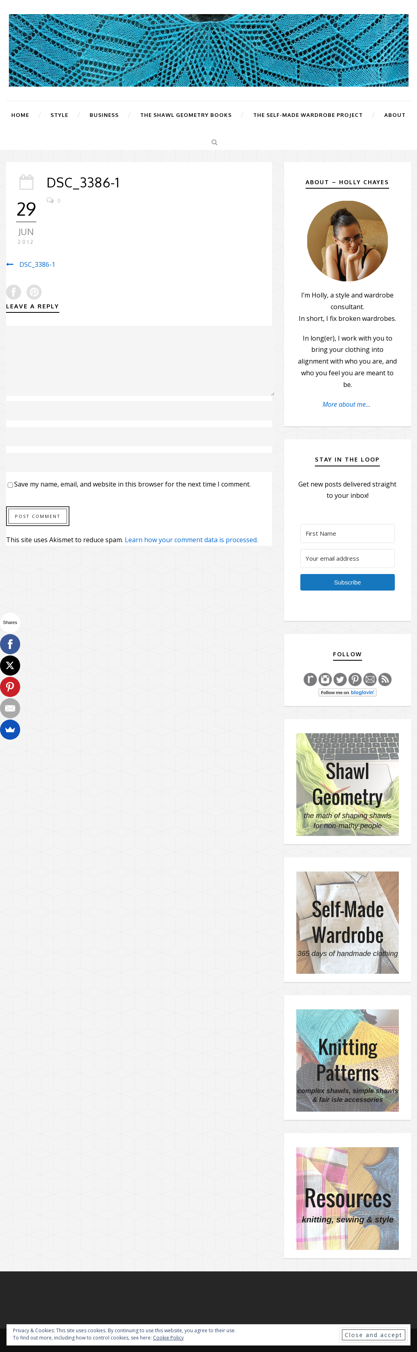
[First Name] (347, 533)
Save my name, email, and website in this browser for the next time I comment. (132, 484)
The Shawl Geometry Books (186, 115)
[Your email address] (347, 558)
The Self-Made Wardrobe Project (308, 115)
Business (104, 115)
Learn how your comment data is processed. (191, 539)
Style (59, 115)
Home (20, 115)
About (395, 115)
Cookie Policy (168, 1337)
